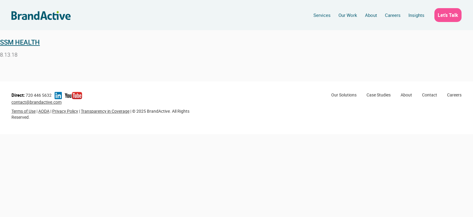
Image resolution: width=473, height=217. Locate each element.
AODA (43, 111)
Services (322, 15)
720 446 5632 (31, 95)
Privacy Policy (65, 111)
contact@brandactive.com (36, 102)
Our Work (347, 15)
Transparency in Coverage (105, 111)
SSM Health (20, 42)
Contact (429, 95)
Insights (416, 15)
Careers (393, 15)
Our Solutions (344, 95)
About (371, 15)
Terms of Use (23, 111)
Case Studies (379, 95)
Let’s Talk (448, 15)
